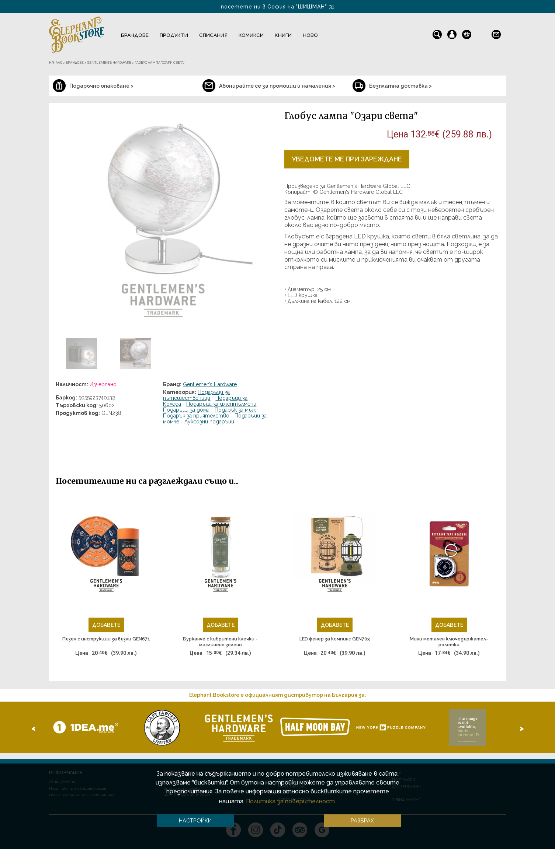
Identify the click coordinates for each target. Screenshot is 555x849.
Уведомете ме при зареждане (347, 159)
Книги (283, 35)
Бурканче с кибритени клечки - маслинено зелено (220, 641)
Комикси (251, 35)
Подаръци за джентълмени (221, 404)
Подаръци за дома (186, 410)
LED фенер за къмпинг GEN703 (334, 639)
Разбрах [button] (362, 820)
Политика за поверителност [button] (290, 801)
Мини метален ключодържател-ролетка (449, 641)
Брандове (135, 35)
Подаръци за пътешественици (196, 395)
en (481, 33)
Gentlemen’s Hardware (210, 384)
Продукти (174, 35)
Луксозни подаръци (209, 421)
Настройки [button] (195, 820)
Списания (213, 35)
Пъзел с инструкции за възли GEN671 (106, 639)
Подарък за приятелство (196, 416)
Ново (310, 35)
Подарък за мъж (235, 410)
